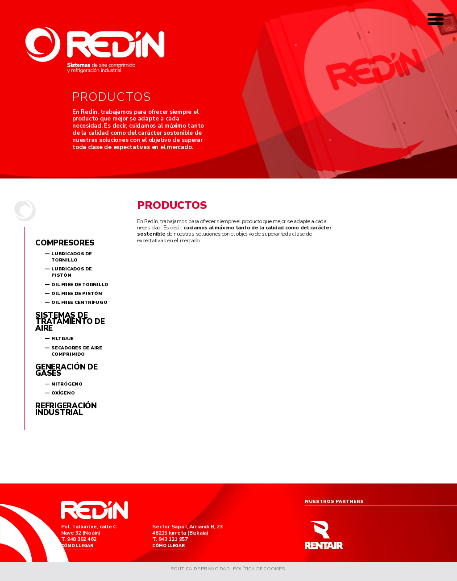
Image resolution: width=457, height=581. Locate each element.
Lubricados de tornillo (71, 257)
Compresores (64, 243)
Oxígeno (63, 393)
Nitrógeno (67, 384)
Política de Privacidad (199, 572)
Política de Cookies (259, 572)
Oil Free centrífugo (79, 302)
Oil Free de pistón (76, 293)
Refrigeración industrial (66, 409)
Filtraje (62, 339)
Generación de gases (66, 370)
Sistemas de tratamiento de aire (70, 321)
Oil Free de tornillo (79, 285)
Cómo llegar (78, 546)
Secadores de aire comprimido (76, 351)
